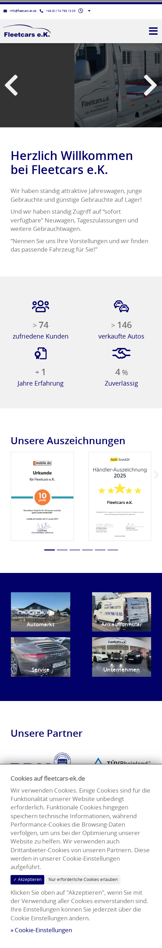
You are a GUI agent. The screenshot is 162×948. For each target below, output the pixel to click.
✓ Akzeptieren (27, 879)
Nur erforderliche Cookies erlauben (83, 879)
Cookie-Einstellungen (43, 930)
